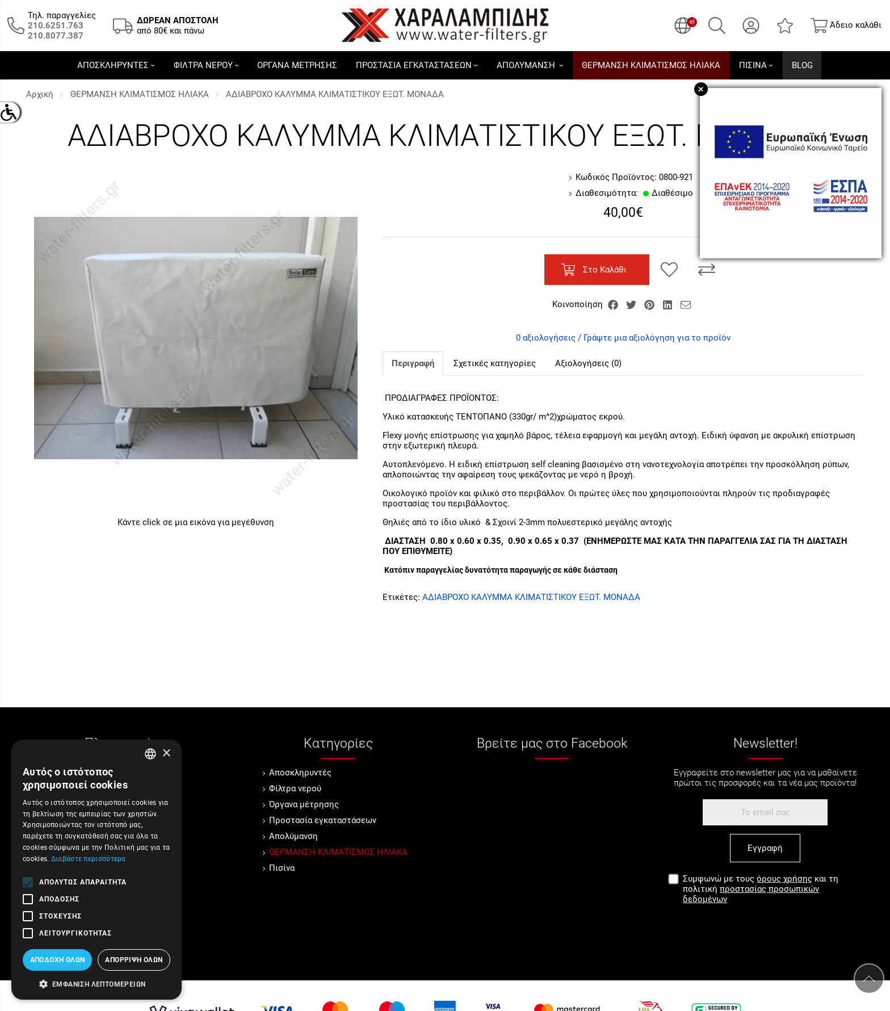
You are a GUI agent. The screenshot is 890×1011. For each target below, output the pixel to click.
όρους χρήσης (784, 879)
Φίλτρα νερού (295, 788)
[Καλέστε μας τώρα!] (55, 25)
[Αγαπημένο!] (669, 270)
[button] (96, 983)
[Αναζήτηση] (716, 25)
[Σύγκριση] (707, 270)
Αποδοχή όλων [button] (57, 960)
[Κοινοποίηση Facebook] (614, 304)
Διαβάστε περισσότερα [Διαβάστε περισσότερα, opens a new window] (88, 859)
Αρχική (39, 94)
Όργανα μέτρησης (304, 804)
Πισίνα (282, 868)
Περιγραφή (413, 363)
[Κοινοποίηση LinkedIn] (668, 304)
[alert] (96, 870)
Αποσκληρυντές (300, 772)
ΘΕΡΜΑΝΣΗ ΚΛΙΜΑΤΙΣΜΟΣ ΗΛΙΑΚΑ (139, 94)
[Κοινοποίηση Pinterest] (650, 304)
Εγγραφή (765, 848)
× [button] (166, 753)
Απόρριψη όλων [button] (133, 960)
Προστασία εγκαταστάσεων (322, 820)
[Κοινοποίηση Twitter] (632, 304)
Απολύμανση (293, 836)
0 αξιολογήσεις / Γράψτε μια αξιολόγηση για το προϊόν (623, 338)
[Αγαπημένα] (785, 25)
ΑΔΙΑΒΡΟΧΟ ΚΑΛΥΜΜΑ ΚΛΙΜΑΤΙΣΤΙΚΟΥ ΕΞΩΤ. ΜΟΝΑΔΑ (335, 94)
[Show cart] (846, 25)
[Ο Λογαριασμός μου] (750, 25)
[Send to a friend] (686, 304)
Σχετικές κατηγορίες (495, 363)
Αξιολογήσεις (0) (588, 363)
